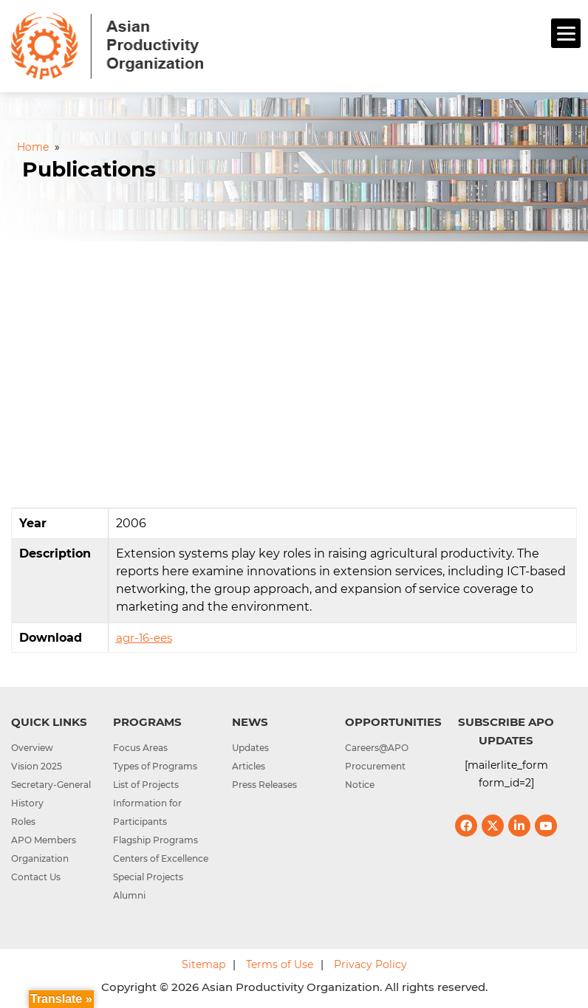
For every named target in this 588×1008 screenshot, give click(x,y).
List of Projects (146, 784)
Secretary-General (51, 784)
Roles (23, 821)
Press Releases (264, 784)
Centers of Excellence (160, 858)
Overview (32, 747)
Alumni (129, 895)
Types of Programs (155, 766)
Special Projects (148, 876)
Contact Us (36, 876)
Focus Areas (140, 747)
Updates (250, 747)
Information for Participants (147, 812)
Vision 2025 (36, 766)
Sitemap (203, 964)
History (27, 803)
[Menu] (566, 33)
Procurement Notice (375, 775)
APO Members (43, 840)
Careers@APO (376, 747)
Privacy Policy (370, 964)
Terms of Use (279, 964)
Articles (248, 766)
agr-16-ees (144, 638)
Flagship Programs (155, 840)
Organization (40, 858)
